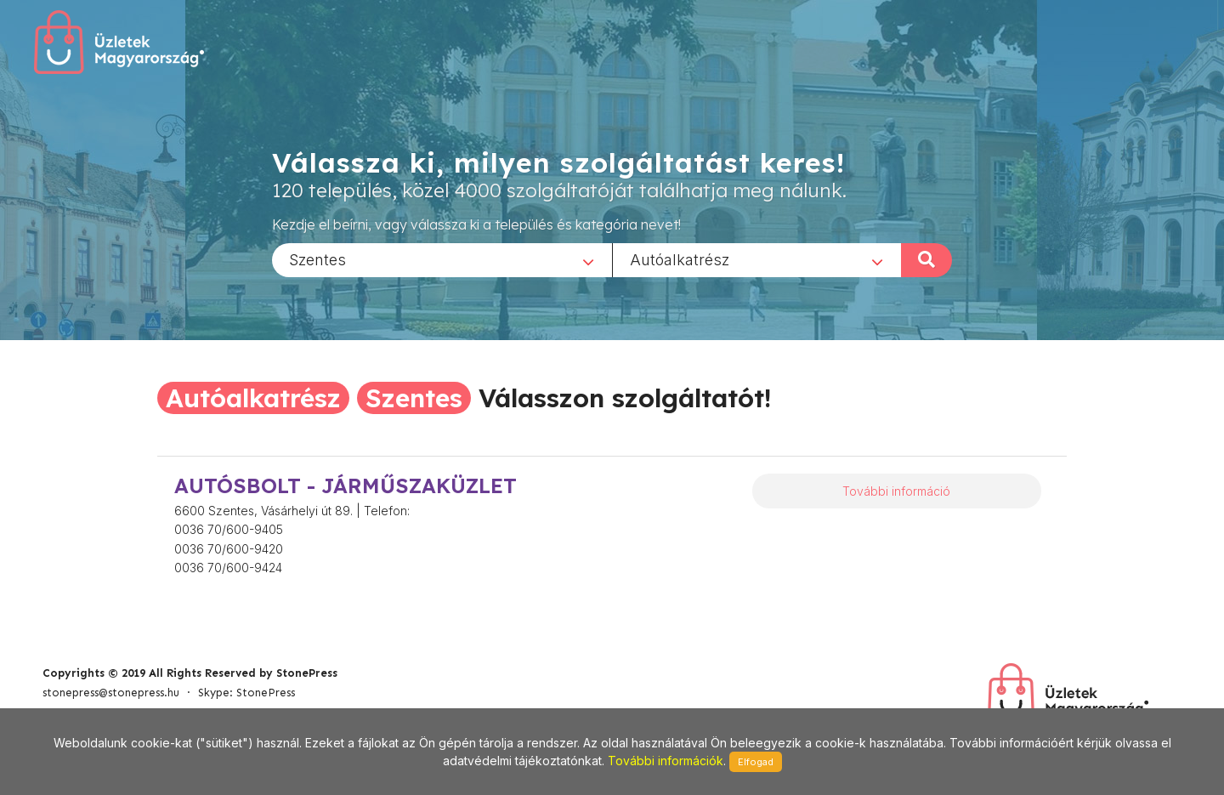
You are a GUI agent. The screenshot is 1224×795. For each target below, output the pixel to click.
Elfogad (756, 762)
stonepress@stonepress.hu (110, 692)
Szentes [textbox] (317, 259)
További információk (665, 760)
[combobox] (442, 259)
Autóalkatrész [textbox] (679, 259)
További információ (896, 491)
